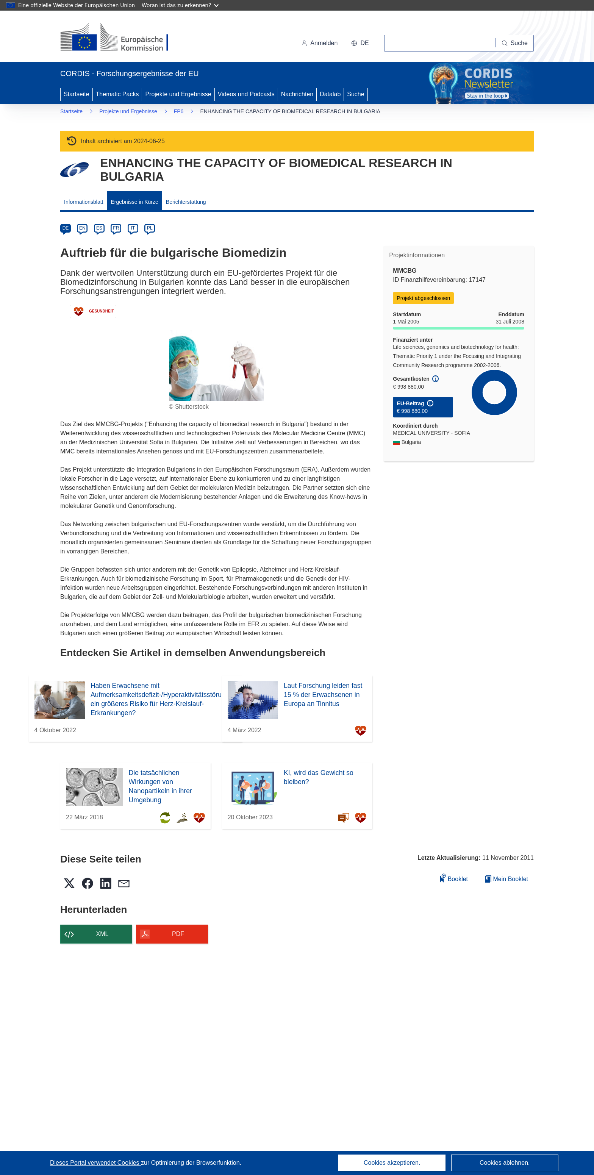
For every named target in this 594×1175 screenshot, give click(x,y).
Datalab (330, 94)
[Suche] (515, 43)
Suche (355, 94)
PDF (178, 934)
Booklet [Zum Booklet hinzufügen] (454, 877)
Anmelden (319, 43)
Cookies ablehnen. (505, 1162)
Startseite (76, 94)
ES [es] (99, 228)
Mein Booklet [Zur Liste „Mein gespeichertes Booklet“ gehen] (506, 879)
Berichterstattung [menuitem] (186, 202)
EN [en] (82, 228)
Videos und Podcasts (246, 94)
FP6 (179, 111)
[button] (360, 43)
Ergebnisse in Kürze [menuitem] (134, 202)
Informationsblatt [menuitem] (83, 202)
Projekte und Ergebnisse (178, 94)
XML (102, 934)
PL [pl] (150, 228)
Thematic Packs (117, 94)
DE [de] (66, 228)
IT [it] (133, 228)
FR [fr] (116, 228)
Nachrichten (297, 94)
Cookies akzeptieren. (392, 1162)
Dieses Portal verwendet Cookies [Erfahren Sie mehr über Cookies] (95, 1162)
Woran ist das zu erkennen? (180, 5)
